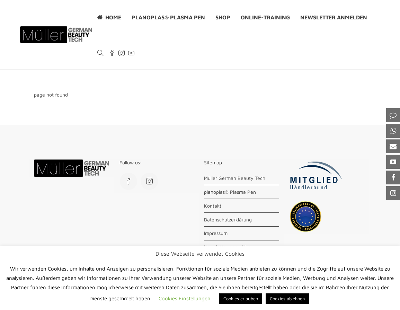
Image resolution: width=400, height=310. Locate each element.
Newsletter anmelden (333, 17)
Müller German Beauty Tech (234, 178)
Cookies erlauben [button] (240, 298)
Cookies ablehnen (287, 298)
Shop (222, 17)
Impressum (216, 233)
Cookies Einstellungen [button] (185, 298)
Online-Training (265, 17)
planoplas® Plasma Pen (168, 17)
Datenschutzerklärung (228, 219)
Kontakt (212, 206)
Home (113, 17)
